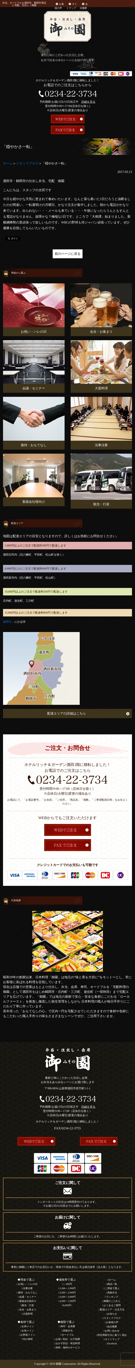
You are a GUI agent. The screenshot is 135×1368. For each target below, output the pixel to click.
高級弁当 (68, 1330)
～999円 (68, 1284)
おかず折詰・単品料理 (68, 1343)
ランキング (112, 1296)
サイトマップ (112, 1339)
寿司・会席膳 (68, 1326)
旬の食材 (28, 1339)
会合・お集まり (27, 1309)
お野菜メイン (28, 1334)
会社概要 (112, 1326)
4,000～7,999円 (68, 1301)
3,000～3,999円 (68, 1296)
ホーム (8, 163)
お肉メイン (28, 1326)
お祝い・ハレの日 (28, 1284)
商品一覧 (112, 1284)
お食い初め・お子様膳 (68, 1339)
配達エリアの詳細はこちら (66, 713)
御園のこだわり (112, 1301)
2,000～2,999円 (68, 1292)
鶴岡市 (7, 621)
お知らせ (112, 1313)
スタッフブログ (27, 163)
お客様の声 (112, 1322)
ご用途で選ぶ (112, 1288)
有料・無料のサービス (68, 1347)
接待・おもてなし (28, 1292)
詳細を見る (88, 101)
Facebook (112, 1343)
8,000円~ (67, 1305)
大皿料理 (28, 1313)
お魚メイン (28, 1330)
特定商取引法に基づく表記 (112, 1335)
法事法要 (28, 1288)
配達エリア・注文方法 (112, 1309)
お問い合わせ (112, 1330)
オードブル (68, 1334)
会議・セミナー (27, 1296)
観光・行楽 (28, 1305)
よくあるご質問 (112, 1305)
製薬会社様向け (27, 1301)
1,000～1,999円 (68, 1288)
